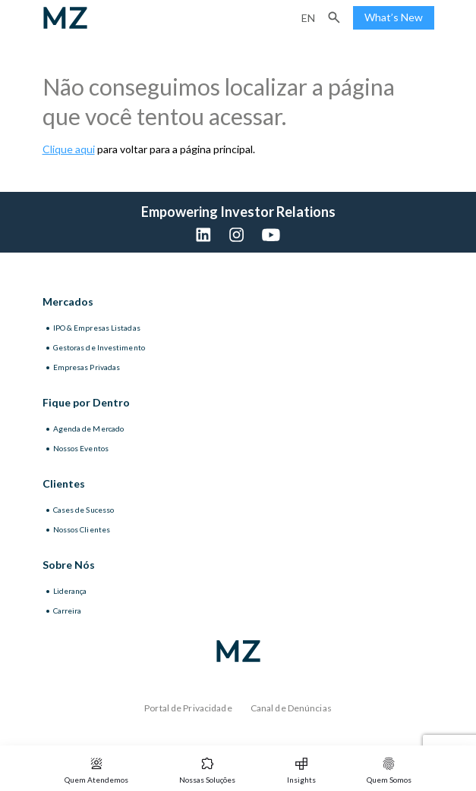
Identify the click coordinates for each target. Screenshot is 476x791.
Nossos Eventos (81, 448)
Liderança (70, 590)
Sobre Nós (69, 564)
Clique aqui (69, 149)
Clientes (64, 483)
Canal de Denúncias (291, 708)
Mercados (68, 301)
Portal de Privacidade (188, 708)
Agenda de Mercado (89, 428)
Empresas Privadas (87, 367)
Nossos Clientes (82, 529)
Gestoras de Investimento (99, 347)
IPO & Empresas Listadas (96, 327)
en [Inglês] (308, 17)
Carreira (67, 610)
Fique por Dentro (86, 402)
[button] (334, 17)
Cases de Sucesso (84, 509)
